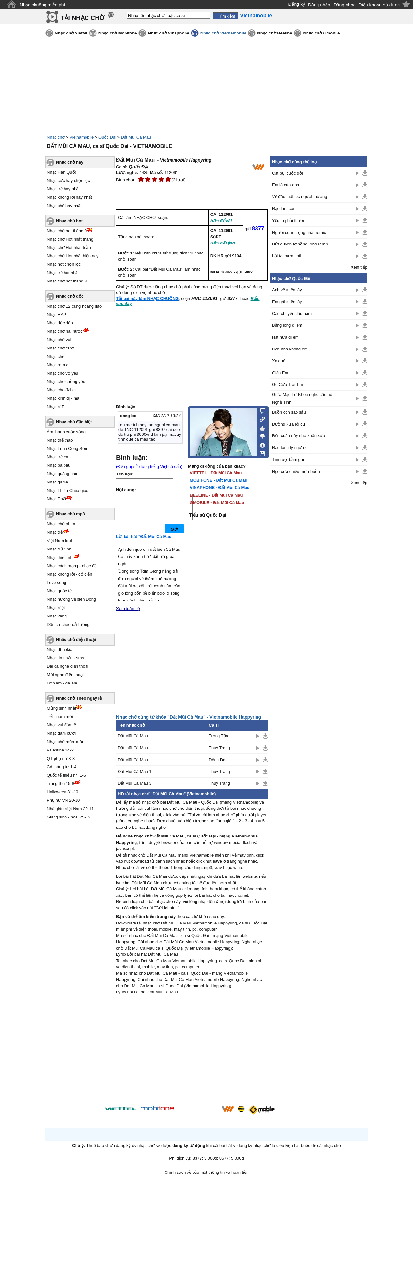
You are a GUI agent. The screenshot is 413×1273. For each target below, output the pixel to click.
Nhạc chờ (56, 137)
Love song (56, 582)
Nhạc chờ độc (70, 296)
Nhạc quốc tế (59, 591)
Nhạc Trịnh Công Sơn (67, 448)
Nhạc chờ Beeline (274, 33)
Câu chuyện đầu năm (292, 313)
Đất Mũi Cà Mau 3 (135, 788)
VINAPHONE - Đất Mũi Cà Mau (219, 487)
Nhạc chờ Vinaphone (168, 33)
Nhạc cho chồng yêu (66, 381)
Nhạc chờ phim (61, 524)
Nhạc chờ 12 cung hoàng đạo (74, 306)
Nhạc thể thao (60, 440)
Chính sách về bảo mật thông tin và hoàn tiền (207, 1177)
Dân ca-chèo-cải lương (68, 624)
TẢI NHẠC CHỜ (82, 17)
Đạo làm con (284, 208)
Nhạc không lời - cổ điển (69, 574)
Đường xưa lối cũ (288, 424)
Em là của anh (285, 184)
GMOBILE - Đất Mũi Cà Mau (217, 502)
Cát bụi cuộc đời (287, 173)
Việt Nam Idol (59, 540)
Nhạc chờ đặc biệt (74, 421)
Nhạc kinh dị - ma (63, 398)
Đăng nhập (319, 4)
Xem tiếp (359, 267)
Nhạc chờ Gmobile (321, 33)
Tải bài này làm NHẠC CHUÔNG (147, 298)
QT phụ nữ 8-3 (61, 758)
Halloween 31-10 (62, 792)
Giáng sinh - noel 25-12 (68, 817)
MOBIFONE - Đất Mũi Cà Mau (218, 480)
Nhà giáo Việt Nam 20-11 (70, 808)
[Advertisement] (192, 1056)
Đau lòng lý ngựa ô (289, 447)
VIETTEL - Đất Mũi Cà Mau (216, 472)
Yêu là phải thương (290, 220)
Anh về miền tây (287, 289)
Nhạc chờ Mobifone (117, 33)
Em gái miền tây (287, 301)
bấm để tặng (222, 243)
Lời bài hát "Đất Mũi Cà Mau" (145, 541)
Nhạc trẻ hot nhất (63, 272)
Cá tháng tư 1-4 (61, 766)
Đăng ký (296, 4)
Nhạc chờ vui (59, 339)
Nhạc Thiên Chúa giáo (67, 490)
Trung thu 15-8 (60, 783)
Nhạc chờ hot (69, 220)
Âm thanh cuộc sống (66, 431)
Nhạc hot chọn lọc (64, 264)
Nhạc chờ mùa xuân (65, 741)
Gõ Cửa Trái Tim (287, 384)
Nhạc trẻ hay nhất (63, 189)
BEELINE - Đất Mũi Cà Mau (216, 495)
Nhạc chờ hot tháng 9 (67, 230)
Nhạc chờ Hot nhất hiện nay (73, 256)
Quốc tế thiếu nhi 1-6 (66, 775)
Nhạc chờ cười (60, 348)
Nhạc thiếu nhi (60, 557)
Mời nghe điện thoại (65, 674)
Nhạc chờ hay (69, 162)
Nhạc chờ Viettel (71, 33)
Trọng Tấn (218, 740)
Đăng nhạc (345, 4)
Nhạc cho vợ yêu (62, 373)
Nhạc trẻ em (58, 457)
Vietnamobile (81, 137)
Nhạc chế (55, 356)
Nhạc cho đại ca (62, 390)
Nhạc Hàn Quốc (62, 172)
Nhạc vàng (57, 616)
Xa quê (278, 361)
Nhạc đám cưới (61, 733)
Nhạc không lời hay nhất (69, 197)
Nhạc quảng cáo (62, 473)
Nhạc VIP (56, 406)
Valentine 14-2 (60, 750)
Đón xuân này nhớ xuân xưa (298, 435)
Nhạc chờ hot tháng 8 (67, 281)
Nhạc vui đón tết (62, 725)
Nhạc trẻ (55, 532)
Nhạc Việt (56, 607)
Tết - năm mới (60, 716)
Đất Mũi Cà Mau (136, 137)
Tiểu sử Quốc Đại (207, 515)
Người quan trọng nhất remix (299, 232)
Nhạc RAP (56, 314)
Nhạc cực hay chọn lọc (68, 180)
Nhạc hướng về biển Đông (71, 599)
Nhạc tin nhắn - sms (65, 658)
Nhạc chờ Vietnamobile (223, 33)
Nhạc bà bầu (58, 465)
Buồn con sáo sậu (289, 412)
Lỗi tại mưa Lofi (286, 256)
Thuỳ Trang (219, 752)
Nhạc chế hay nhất (64, 205)
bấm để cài (221, 220)
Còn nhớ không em (290, 349)
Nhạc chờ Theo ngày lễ (79, 698)
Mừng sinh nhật (61, 708)
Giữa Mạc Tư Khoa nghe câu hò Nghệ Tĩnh (302, 398)
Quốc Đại (107, 137)
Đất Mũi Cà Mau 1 (135, 776)
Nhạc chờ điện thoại (76, 639)
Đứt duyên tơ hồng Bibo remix (300, 244)
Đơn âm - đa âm (62, 683)
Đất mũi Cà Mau (133, 752)
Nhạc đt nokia (59, 649)
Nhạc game (57, 482)
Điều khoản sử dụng (379, 4)
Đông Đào (218, 764)
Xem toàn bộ (128, 613)
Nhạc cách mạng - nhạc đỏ (72, 565)
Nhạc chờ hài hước (65, 331)
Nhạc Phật (56, 498)
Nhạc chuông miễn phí (42, 4)
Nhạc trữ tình (59, 549)
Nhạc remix (57, 364)
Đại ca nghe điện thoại (67, 666)
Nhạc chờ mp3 (70, 514)
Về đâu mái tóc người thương (299, 196)
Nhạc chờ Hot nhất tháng (70, 239)
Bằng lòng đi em (287, 325)
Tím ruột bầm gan (288, 459)
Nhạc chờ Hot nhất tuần (69, 247)
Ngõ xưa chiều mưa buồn (296, 471)
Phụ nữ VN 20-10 (63, 800)
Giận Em (280, 372)
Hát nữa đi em (285, 337)
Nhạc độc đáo (60, 323)
